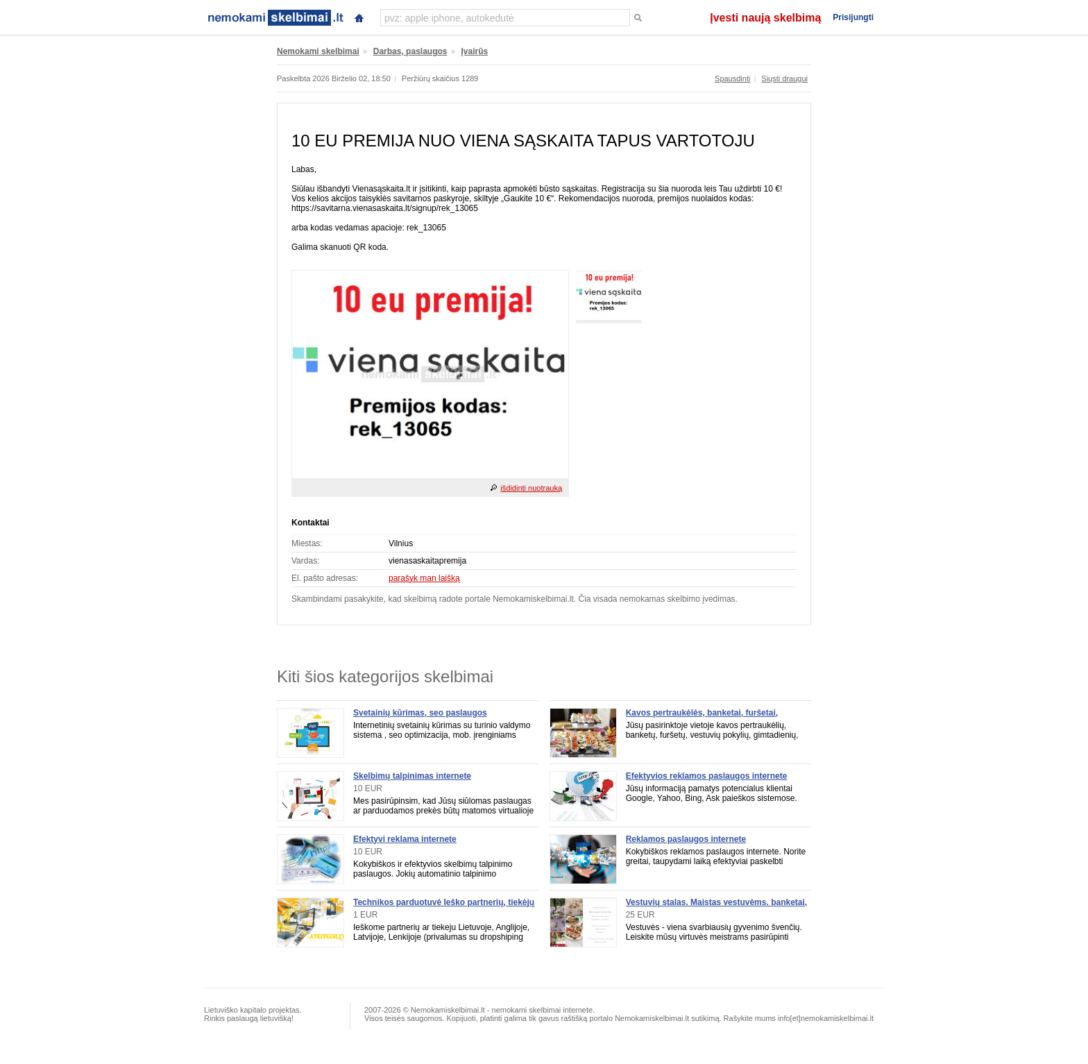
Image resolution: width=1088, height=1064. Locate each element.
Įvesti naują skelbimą (765, 18)
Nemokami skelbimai (318, 51)
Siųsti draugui (784, 78)
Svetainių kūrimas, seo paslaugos (420, 713)
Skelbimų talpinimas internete (412, 776)
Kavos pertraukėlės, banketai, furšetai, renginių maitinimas (702, 717)
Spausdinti (732, 78)
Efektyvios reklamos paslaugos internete (707, 776)
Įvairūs (474, 51)
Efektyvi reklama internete (405, 839)
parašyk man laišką (424, 578)
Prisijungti (853, 17)
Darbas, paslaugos (410, 51)
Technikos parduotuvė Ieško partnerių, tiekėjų (443, 902)
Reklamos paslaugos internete (686, 839)
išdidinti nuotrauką (531, 488)
